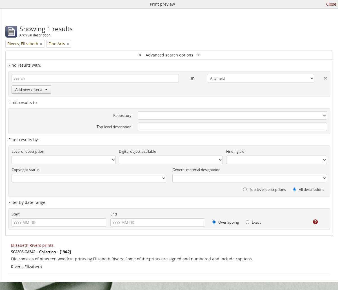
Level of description (28, 151)
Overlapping (225, 222)
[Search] (95, 78)
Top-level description (114, 126)
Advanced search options (169, 55)
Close (331, 4)
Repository (122, 115)
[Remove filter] (41, 44)
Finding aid (235, 151)
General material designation (196, 169)
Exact (253, 222)
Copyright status (25, 169)
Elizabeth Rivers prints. (33, 245)
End (113, 214)
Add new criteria (31, 89)
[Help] (311, 222)
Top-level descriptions (264, 189)
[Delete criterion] (320, 77)
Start (16, 214)
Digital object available (137, 151)
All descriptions (308, 189)
